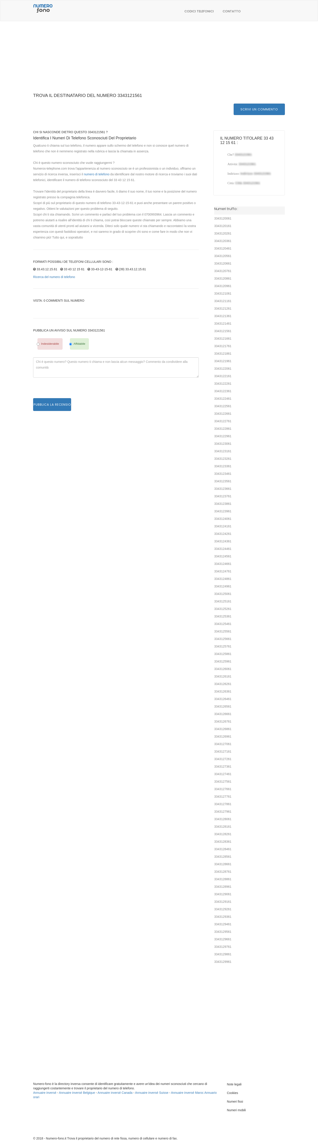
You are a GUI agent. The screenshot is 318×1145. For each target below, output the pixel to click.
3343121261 (222, 308)
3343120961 (222, 286)
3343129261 (222, 909)
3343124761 (222, 571)
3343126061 (222, 669)
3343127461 (222, 774)
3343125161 (222, 601)
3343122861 (222, 428)
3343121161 (222, 301)
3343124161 (222, 526)
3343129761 (222, 946)
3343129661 (222, 939)
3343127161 (222, 751)
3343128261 (222, 834)
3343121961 (222, 361)
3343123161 (222, 451)
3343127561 (222, 781)
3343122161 (222, 376)
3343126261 (222, 684)
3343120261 (222, 233)
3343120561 (222, 256)
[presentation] (66, 389)
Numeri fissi (235, 1101)
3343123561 (222, 481)
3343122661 (222, 413)
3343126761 (222, 721)
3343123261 (222, 458)
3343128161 (222, 826)
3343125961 (222, 661)
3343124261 (222, 534)
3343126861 (222, 729)
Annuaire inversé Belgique (77, 1092)
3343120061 (222, 218)
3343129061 (222, 894)
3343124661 (222, 564)
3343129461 (222, 924)
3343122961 (222, 436)
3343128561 (222, 856)
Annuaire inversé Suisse (151, 1092)
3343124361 (222, 541)
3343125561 (222, 631)
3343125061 (222, 594)
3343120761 (222, 271)
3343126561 (222, 706)
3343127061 (222, 744)
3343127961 (222, 811)
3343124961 (222, 586)
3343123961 (222, 511)
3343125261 (222, 609)
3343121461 (222, 323)
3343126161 (222, 676)
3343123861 (222, 503)
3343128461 (222, 849)
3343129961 (222, 961)
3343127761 (222, 796)
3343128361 (222, 841)
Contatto (232, 11)
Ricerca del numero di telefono (54, 277)
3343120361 (222, 241)
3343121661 (222, 338)
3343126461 (222, 699)
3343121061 (222, 293)
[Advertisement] (159, 60)
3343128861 (222, 879)
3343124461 (222, 549)
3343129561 (222, 931)
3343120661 (222, 263)
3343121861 (222, 353)
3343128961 (222, 886)
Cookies (232, 1093)
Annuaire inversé (44, 1092)
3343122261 (222, 383)
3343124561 (222, 556)
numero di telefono (97, 174)
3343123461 (222, 473)
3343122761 (222, 421)
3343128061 (222, 819)
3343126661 (222, 714)
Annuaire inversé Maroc (187, 1092)
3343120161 (222, 226)
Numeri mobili (236, 1110)
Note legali (234, 1084)
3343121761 (222, 346)
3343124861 (222, 579)
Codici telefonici (199, 11)
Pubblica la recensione (52, 404)
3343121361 (222, 316)
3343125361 (222, 616)
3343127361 (222, 766)
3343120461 (222, 248)
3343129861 (222, 954)
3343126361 (222, 691)
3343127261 (222, 759)
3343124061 (222, 518)
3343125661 (222, 639)
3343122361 (222, 391)
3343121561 (222, 331)
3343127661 (222, 789)
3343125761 (222, 646)
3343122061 (222, 368)
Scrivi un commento (259, 109)
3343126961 (222, 736)
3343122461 (222, 398)
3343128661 (222, 864)
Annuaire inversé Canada (115, 1092)
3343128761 (222, 871)
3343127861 (222, 804)
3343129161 (222, 901)
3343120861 (222, 278)
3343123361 (222, 466)
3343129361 (222, 916)
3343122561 (222, 406)
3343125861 (222, 654)
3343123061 (222, 443)
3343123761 (222, 496)
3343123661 (222, 488)
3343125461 (222, 624)
